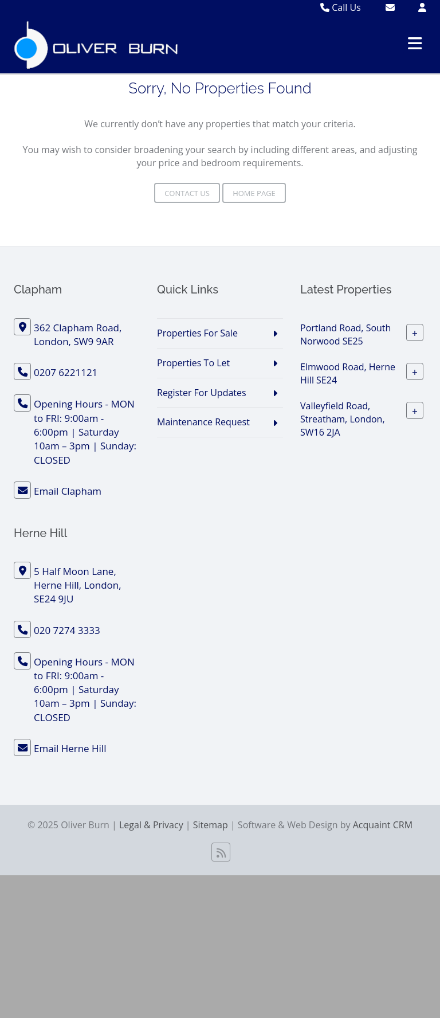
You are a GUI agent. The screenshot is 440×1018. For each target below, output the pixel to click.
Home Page (254, 193)
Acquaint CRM (382, 825)
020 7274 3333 (67, 630)
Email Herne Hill (70, 748)
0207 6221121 (65, 372)
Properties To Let (193, 363)
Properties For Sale (197, 333)
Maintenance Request (203, 422)
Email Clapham (67, 491)
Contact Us (187, 193)
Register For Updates (201, 392)
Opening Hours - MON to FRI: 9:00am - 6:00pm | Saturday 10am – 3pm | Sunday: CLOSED (85, 431)
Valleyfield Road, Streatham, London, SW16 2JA (342, 419)
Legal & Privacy (151, 825)
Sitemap (210, 825)
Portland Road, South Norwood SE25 (345, 334)
